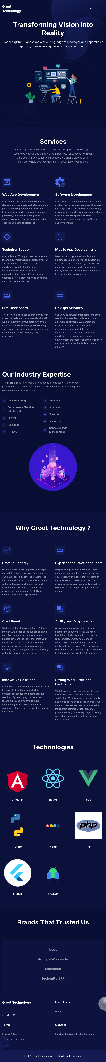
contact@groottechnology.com (77, 1034)
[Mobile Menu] (100, 9)
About (58, 1011)
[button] (53, 82)
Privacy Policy (9, 1034)
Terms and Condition (13, 1039)
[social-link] (2, 1015)
